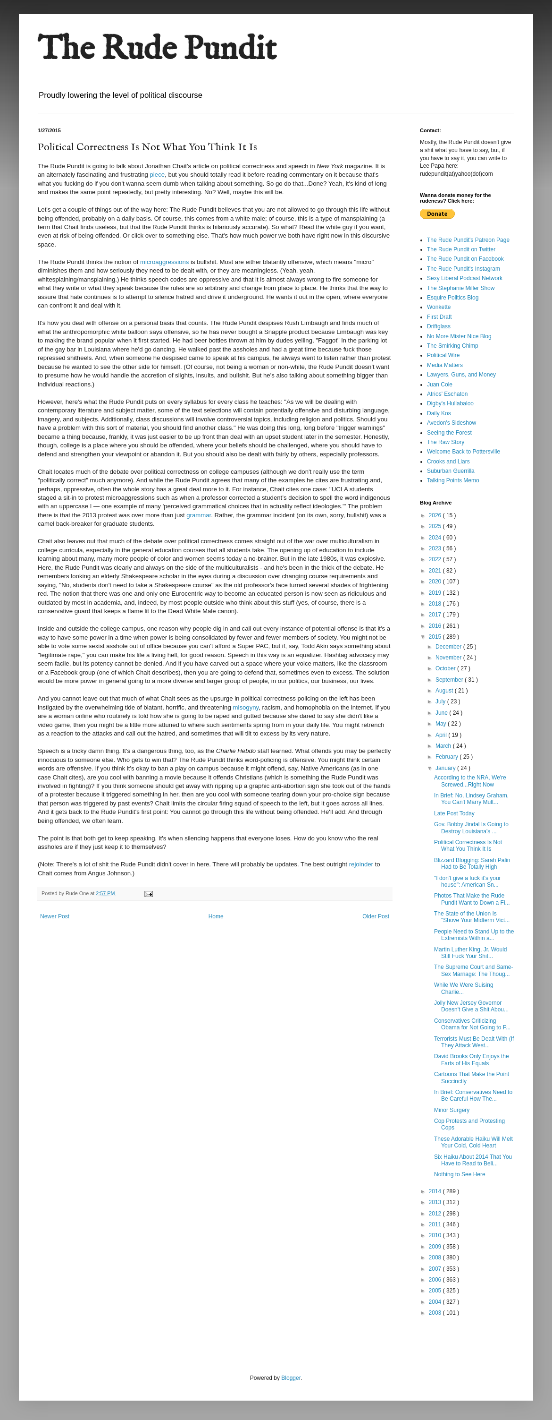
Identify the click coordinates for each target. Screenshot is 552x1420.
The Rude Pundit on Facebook (465, 259)
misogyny (246, 707)
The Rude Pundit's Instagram (463, 268)
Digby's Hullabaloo (450, 403)
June (442, 713)
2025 (436, 526)
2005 (436, 1290)
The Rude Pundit (157, 50)
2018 (436, 603)
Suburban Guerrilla (451, 471)
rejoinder (361, 864)
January (446, 768)
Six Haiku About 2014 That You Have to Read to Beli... (473, 1160)
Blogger (291, 1378)
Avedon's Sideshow (451, 422)
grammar (198, 515)
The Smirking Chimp (452, 345)
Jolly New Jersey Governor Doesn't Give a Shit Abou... (471, 1006)
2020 (436, 581)
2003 (436, 1312)
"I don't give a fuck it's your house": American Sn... (467, 881)
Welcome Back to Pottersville (463, 451)
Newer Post (54, 916)
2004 (436, 1302)
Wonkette (439, 307)
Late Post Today (454, 813)
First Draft (439, 317)
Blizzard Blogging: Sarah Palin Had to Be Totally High (472, 863)
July (441, 701)
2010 (436, 1235)
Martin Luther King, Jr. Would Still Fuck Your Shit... (470, 952)
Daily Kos (439, 413)
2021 (436, 570)
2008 (436, 1257)
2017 (436, 614)
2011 (436, 1224)
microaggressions (164, 261)
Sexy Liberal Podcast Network (464, 278)
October (446, 668)
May (441, 723)
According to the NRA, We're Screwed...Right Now (470, 780)
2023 (436, 548)
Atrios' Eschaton (447, 394)
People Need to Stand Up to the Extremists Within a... (474, 934)
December (449, 646)
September (450, 679)
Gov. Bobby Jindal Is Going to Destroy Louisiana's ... (471, 827)
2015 (436, 636)
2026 (436, 515)
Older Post (375, 916)
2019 (436, 593)
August (445, 690)
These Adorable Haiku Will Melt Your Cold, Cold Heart (473, 1142)
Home (216, 916)
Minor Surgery (451, 1110)
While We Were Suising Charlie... (463, 988)
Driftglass (439, 326)
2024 (436, 537)
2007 (436, 1269)
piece (157, 174)
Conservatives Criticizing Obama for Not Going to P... (472, 1024)
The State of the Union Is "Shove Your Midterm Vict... (472, 917)
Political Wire (443, 355)
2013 (436, 1202)
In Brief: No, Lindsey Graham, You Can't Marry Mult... (471, 798)
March (444, 746)
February (447, 756)
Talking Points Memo (453, 480)
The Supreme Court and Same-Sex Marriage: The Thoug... (473, 970)
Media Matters (445, 365)
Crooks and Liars (448, 461)
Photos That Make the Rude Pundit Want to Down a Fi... (472, 899)
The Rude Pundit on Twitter (461, 249)
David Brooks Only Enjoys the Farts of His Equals (471, 1059)
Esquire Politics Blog (452, 297)
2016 (436, 626)
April (441, 735)
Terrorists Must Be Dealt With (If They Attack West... (474, 1042)
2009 (436, 1246)
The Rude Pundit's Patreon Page (468, 240)
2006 (436, 1279)
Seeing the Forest (449, 432)
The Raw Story (445, 442)
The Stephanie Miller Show (460, 288)
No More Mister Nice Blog (459, 336)
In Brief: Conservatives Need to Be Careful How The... (473, 1095)
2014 (436, 1191)
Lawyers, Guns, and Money (461, 374)
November (449, 657)
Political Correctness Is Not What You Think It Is (468, 845)
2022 (436, 559)
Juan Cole (439, 384)
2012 (436, 1213)
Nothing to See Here (459, 1174)
